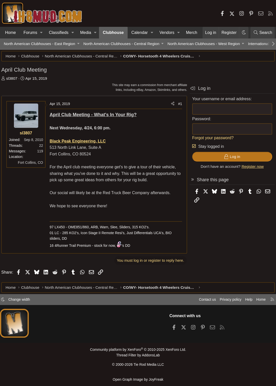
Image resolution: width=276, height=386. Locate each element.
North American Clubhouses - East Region (39, 44)
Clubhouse (113, 32)
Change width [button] (24, 301)
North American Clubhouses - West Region (204, 44)
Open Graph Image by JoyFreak (138, 379)
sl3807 (14, 81)
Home (10, 32)
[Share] (170, 106)
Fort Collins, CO (33, 165)
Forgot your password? (210, 140)
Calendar (139, 32)
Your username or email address (219, 101)
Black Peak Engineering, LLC (80, 143)
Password (198, 121)
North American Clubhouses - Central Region (121, 44)
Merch (191, 32)
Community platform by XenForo (138, 352)
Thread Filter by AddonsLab (138, 357)
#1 (177, 106)
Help (244, 301)
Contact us (200, 301)
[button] (41, 32)
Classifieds (58, 32)
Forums (30, 32)
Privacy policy (224, 301)
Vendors (167, 32)
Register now (250, 169)
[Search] (262, 32)
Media (85, 32)
